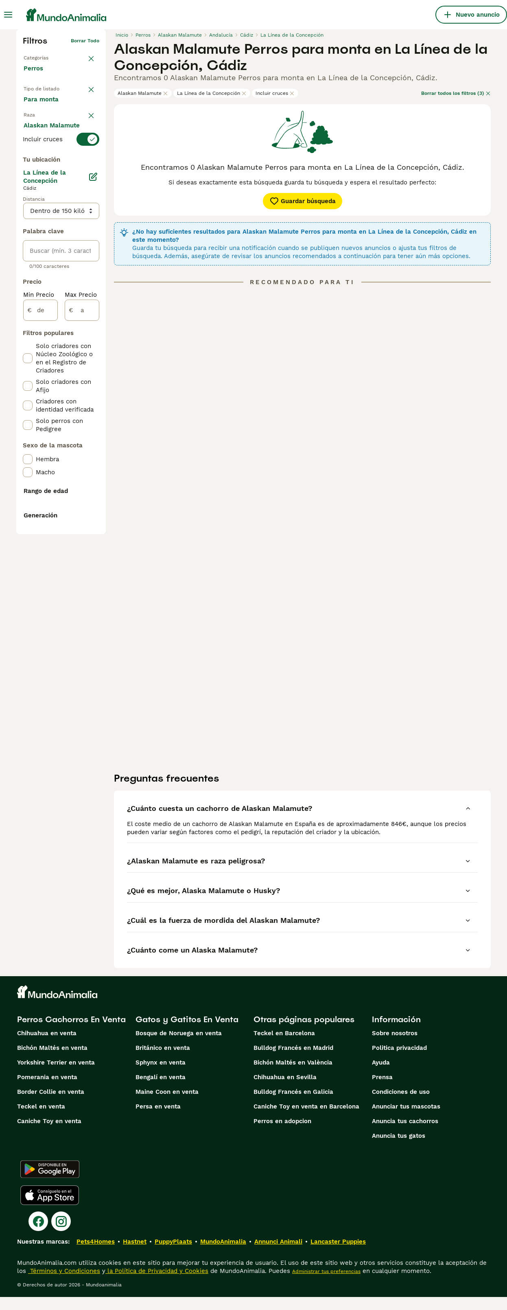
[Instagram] (61, 1234)
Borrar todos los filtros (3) (456, 93)
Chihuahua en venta (46, 1046)
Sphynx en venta (160, 1075)
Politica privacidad (399, 1061)
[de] (40, 517)
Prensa (382, 1090)
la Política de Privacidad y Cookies (156, 1284)
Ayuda (381, 1075)
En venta (43, 102)
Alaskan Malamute (143, 93)
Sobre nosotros (394, 1046)
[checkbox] (28, 215)
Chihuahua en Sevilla (285, 1090)
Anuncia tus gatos (398, 1148)
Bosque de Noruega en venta (178, 1046)
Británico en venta (162, 1061)
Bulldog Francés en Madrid (293, 1061)
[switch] (61, 174)
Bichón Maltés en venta (52, 1061)
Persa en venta (158, 1119)
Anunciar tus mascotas (406, 1119)
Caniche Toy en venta (49, 1134)
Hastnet (134, 1254)
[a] (82, 517)
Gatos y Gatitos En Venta (186, 1032)
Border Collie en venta (50, 1104)
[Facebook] (38, 1234)
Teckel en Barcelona (284, 1046)
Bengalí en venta (160, 1090)
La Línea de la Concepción (212, 93)
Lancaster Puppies (338, 1254)
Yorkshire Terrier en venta (56, 1075)
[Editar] (93, 384)
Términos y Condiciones (64, 1284)
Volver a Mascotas (46, 54)
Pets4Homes (95, 1254)
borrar (91, 159)
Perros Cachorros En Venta (71, 1032)
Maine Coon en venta (167, 1104)
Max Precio (81, 502)
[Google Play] (49, 1182)
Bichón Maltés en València (293, 1075)
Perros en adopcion (282, 1134)
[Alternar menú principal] (8, 15)
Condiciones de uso (401, 1104)
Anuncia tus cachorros (405, 1134)
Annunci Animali (278, 1254)
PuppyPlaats (173, 1254)
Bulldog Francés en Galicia (293, 1104)
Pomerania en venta (47, 1090)
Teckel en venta (41, 1119)
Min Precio (38, 502)
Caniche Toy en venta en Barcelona (306, 1119)
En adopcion (48, 121)
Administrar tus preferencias (326, 1284)
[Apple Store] (49, 1208)
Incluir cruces (275, 93)
